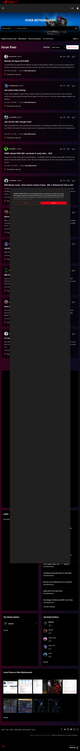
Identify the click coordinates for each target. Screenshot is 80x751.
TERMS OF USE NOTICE (35, 735)
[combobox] (47, 28)
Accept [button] (53, 203)
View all (5, 630)
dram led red (9, 306)
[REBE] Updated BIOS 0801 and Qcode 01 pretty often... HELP (28, 153)
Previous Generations (34, 38)
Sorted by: (46, 47)
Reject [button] (26, 203)
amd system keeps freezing (14, 90)
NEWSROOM (17, 730)
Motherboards (22, 38)
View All (5, 718)
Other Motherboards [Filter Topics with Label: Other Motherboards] (8, 519)
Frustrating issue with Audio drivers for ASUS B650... (57, 573)
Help (72, 8)
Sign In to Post (72, 47)
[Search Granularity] (8, 28)
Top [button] (5, 746)
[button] (10, 687)
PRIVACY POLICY (46, 735)
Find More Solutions (49, 607)
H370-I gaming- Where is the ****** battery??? (56, 564)
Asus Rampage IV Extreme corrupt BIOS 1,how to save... (58, 600)
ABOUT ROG (4, 730)
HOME (11, 730)
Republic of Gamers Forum (8, 38)
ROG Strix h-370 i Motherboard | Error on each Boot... (58, 582)
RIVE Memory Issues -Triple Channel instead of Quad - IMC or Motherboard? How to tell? (38, 185)
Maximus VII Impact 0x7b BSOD (16, 61)
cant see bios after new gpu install (17, 122)
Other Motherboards (30, 71)
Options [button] (75, 38)
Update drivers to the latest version (52, 591)
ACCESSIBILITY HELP (28, 730)
